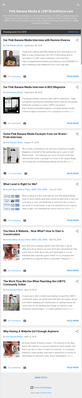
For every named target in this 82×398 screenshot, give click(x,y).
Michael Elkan (46, 393)
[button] (77, 41)
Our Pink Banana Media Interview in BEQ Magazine (34, 87)
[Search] (78, 5)
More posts (41, 378)
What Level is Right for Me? (20, 184)
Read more (73, 76)
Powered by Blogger (41, 387)
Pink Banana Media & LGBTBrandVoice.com (41, 11)
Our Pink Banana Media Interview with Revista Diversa (36, 40)
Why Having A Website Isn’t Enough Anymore (31, 331)
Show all (73, 32)
